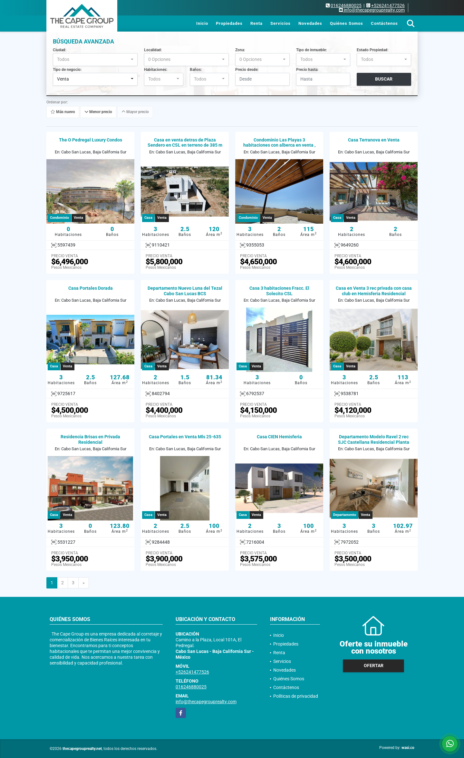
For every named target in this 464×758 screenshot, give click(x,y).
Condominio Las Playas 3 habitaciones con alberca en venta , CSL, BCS (279, 145)
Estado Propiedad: (372, 50)
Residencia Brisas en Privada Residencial (90, 439)
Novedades (310, 23)
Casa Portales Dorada (90, 288)
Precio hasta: (307, 69)
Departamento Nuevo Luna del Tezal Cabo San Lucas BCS (185, 291)
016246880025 (346, 5)
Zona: (240, 50)
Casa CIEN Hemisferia (279, 436)
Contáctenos (384, 23)
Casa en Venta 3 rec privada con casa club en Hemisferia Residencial (374, 291)
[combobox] (95, 59)
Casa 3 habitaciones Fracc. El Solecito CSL (279, 291)
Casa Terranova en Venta (374, 139)
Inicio (202, 23)
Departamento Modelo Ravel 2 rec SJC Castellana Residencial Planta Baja (373, 442)
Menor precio (98, 112)
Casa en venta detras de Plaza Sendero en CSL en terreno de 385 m (185, 142)
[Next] (83, 583)
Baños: (196, 69)
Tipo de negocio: (67, 69)
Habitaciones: (155, 69)
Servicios (280, 23)
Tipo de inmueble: (311, 50)
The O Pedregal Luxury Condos (90, 139)
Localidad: (153, 50)
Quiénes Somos (346, 23)
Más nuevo (63, 112)
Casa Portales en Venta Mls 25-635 (185, 436)
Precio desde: (246, 69)
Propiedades (229, 23)
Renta (256, 23)
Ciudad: (59, 50)
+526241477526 (388, 5)
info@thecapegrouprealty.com (206, 701)
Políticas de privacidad (295, 696)
